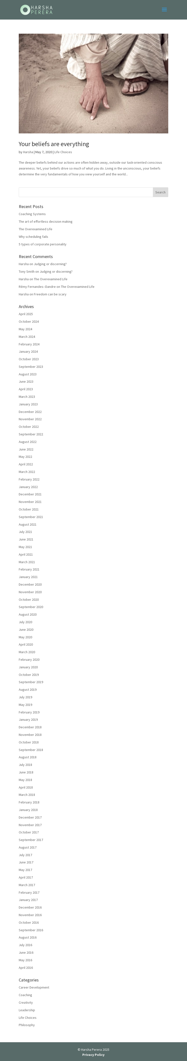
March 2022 (27, 472)
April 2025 (26, 314)
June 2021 (26, 539)
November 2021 (30, 502)
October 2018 (29, 742)
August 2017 (28, 847)
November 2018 (30, 734)
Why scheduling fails (33, 236)
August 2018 (28, 757)
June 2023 (26, 381)
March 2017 (27, 885)
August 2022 (28, 442)
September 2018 (31, 750)
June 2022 (26, 449)
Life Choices (63, 152)
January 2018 (28, 810)
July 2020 (25, 622)
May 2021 (25, 547)
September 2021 (31, 517)
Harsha (28, 152)
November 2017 (30, 825)
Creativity (26, 1002)
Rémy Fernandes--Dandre (37, 286)
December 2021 (30, 494)
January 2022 (28, 487)
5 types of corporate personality (42, 244)
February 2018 (29, 802)
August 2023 (28, 374)
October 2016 (29, 922)
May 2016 (25, 960)
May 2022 (25, 456)
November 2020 (30, 592)
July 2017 (25, 855)
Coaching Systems (32, 214)
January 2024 (28, 351)
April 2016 (26, 967)
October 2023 (29, 359)
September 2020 (31, 607)
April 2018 (26, 787)
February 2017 (29, 892)
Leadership (27, 1010)
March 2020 (27, 652)
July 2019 (25, 697)
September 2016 (31, 930)
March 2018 (27, 794)
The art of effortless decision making (46, 221)
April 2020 (26, 644)
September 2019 (31, 682)
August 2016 (28, 937)
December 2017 (30, 817)
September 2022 (31, 434)
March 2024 (27, 336)
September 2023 (31, 366)
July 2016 (25, 945)
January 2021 (28, 577)
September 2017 (31, 840)
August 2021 (28, 524)
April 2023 (26, 389)
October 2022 (29, 426)
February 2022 (29, 479)
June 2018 (26, 772)
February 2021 (29, 569)
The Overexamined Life (35, 229)
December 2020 (30, 584)
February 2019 (29, 712)
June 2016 (26, 952)
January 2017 (28, 900)
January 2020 (28, 667)
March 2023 (27, 396)
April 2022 (26, 464)
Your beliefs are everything (54, 144)
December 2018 (30, 727)
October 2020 (29, 599)
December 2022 (30, 412)
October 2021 (29, 509)
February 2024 (29, 344)
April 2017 (26, 877)
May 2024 (25, 329)
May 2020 (25, 637)
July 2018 (25, 764)
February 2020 (29, 659)
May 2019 (25, 704)
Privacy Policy (93, 1054)
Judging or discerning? (50, 264)
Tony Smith (27, 271)
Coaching (25, 995)
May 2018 (25, 780)
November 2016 (30, 915)
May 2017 (25, 870)
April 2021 (26, 554)
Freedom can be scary (50, 294)
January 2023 (28, 404)
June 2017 (26, 862)
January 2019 (28, 719)
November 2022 (30, 419)
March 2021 (27, 562)
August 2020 (28, 614)
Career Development (34, 987)
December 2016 (30, 907)
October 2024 (29, 321)
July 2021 (25, 532)
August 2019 (28, 689)
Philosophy (27, 1025)
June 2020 (26, 629)
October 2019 (29, 674)
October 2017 (29, 832)
